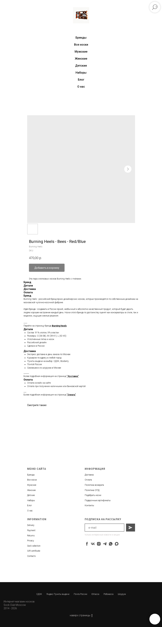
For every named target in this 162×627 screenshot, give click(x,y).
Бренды (31, 475)
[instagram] (99, 544)
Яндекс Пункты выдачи (57, 594)
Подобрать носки (93, 495)
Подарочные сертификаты (98, 500)
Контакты (89, 505)
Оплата (88, 480)
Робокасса (108, 594)
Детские (81, 65)
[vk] (93, 544)
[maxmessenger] (116, 544)
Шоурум (122, 594)
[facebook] (87, 544)
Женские (81, 58)
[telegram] (104, 544)
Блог (81, 79)
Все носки (81, 44)
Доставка (89, 475)
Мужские (81, 51)
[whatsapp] (110, 544)
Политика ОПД (92, 490)
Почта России (80, 594)
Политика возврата (94, 485)
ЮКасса (95, 594)
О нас (81, 86)
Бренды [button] (81, 37)
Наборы (81, 72)
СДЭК (39, 594)
